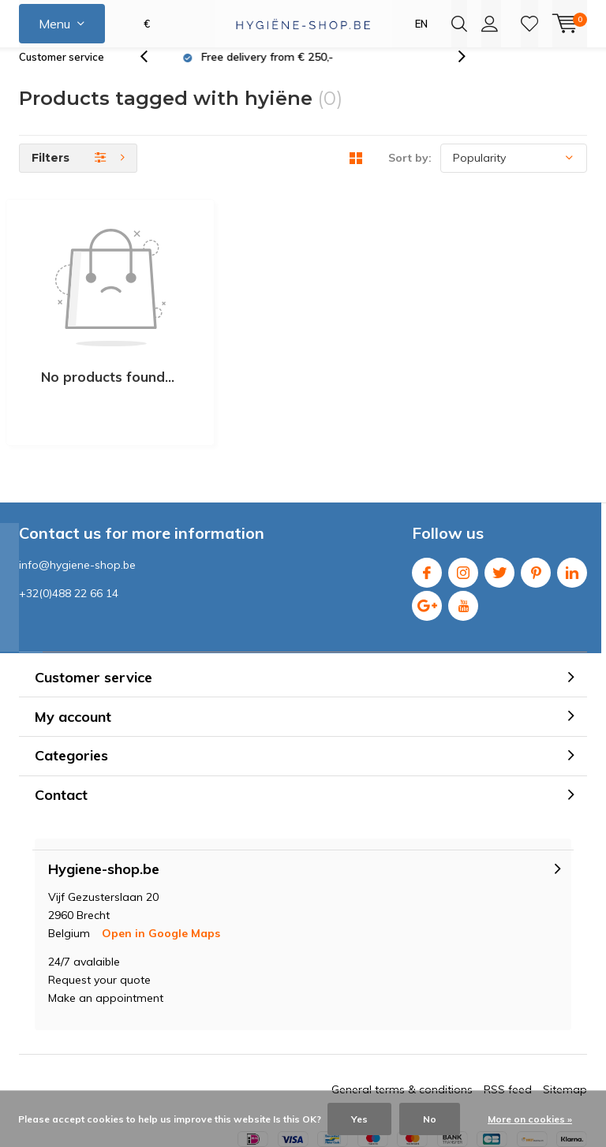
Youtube (463, 525)
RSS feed (508, 1014)
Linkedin (572, 492)
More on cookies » (530, 1119)
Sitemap (565, 1014)
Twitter (499, 492)
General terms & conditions (402, 1014)
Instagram (463, 492)
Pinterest (536, 492)
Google (427, 525)
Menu (54, 24)
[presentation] (152, 74)
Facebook (427, 492)
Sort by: (410, 175)
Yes (359, 1119)
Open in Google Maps (161, 857)
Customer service (61, 74)
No (429, 1119)
